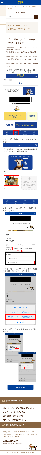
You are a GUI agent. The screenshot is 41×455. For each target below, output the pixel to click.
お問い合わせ (5, 6)
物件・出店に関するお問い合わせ (14, 420)
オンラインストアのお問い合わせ (14, 412)
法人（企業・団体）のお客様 (13, 416)
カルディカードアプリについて (17, 6)
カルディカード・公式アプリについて (18, 25)
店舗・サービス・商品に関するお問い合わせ (18, 408)
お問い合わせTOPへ (20, 387)
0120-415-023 (10, 441)
